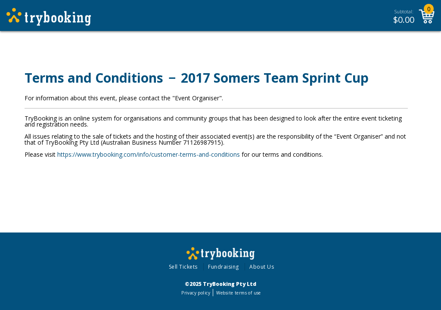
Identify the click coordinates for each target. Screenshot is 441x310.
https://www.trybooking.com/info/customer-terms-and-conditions (148, 154)
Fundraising (223, 266)
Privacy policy (195, 293)
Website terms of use (238, 293)
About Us (261, 266)
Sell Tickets (183, 266)
